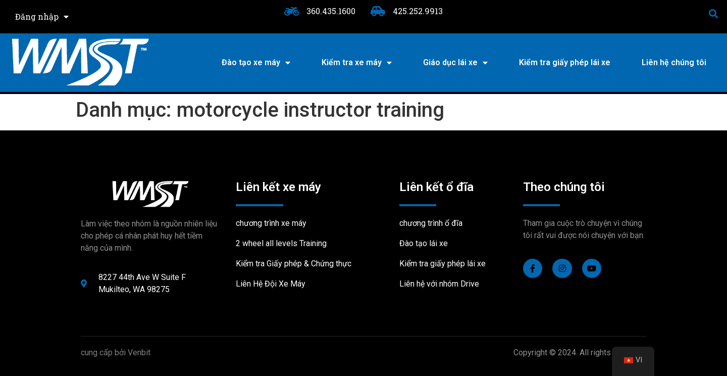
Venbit (139, 352)
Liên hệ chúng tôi (674, 62)
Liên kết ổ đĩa (436, 187)
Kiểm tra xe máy (357, 63)
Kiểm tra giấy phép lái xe (564, 62)
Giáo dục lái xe (455, 63)
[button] (713, 13)
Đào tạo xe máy (256, 63)
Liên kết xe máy (278, 187)
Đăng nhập (42, 17)
